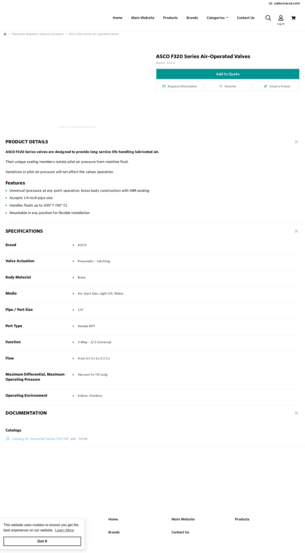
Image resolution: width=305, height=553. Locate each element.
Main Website (183, 519)
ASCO (170, 63)
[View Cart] (293, 18)
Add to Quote (228, 74)
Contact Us (180, 532)
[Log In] (281, 18)
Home (113, 519)
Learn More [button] (64, 530)
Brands (114, 532)
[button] (217, 18)
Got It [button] (42, 541)
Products (242, 519)
